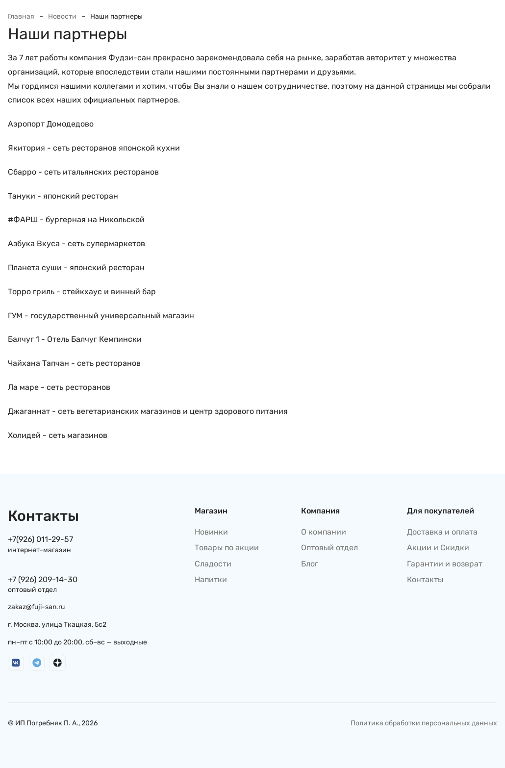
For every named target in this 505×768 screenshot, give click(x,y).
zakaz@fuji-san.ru (36, 607)
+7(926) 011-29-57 (40, 539)
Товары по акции (227, 547)
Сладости (213, 563)
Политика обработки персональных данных (424, 723)
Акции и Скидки (438, 547)
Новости (62, 16)
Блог (309, 563)
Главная (21, 16)
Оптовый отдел (329, 547)
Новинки (211, 532)
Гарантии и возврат (444, 563)
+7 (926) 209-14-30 (42, 579)
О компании (323, 532)
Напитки (211, 579)
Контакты (425, 579)
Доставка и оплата (442, 532)
